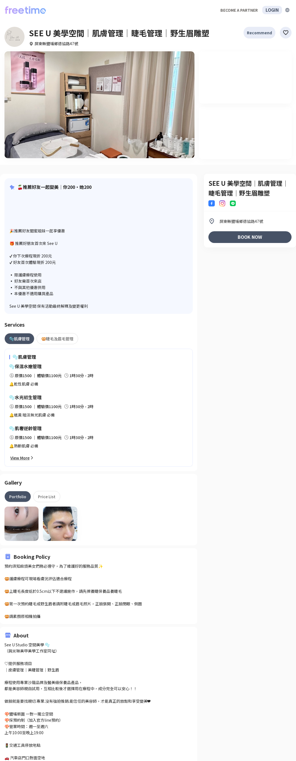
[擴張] (287, 10)
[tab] (19, 338)
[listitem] (250, 221)
